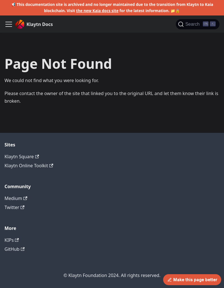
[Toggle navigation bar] (9, 24)
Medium (16, 198)
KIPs (12, 240)
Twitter (15, 207)
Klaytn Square (22, 156)
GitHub (15, 249)
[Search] (197, 24)
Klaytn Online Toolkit (29, 165)
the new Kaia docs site (97, 10)
